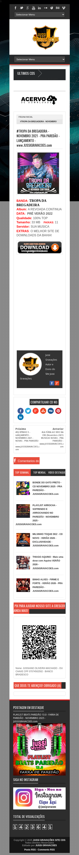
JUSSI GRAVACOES (46, 845)
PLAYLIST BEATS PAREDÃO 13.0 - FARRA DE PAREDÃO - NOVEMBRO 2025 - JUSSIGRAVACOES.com (36, 718)
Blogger (54, 79)
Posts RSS (30, 849)
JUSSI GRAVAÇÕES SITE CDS (49, 840)
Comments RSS (46, 849)
